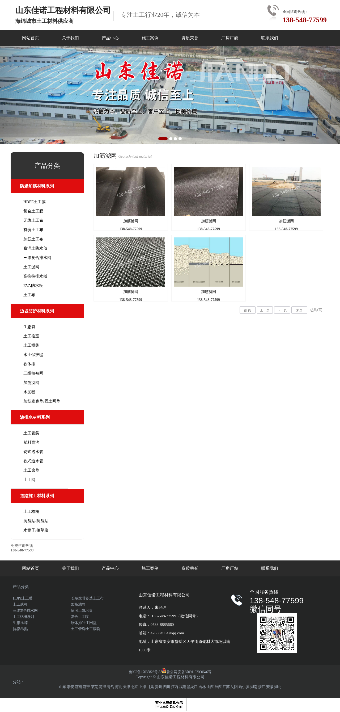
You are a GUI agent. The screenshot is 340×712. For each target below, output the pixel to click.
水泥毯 (29, 392)
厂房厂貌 (229, 38)
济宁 (86, 687)
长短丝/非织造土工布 (87, 598)
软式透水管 (33, 461)
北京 (134, 687)
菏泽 (102, 687)
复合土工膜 (33, 211)
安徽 (269, 687)
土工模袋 (31, 345)
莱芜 (94, 687)
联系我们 (269, 38)
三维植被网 (33, 373)
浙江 (261, 687)
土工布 (29, 295)
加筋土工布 (33, 239)
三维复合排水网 (37, 258)
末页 (299, 310)
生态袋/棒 (20, 623)
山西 (210, 687)
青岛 (110, 687)
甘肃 (150, 687)
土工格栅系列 (23, 617)
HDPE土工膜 (34, 202)
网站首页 (30, 38)
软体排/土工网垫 (83, 623)
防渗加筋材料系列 (37, 186)
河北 (118, 687)
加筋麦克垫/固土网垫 (41, 401)
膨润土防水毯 (35, 248)
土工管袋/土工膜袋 (85, 629)
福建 (182, 687)
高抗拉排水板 (35, 276)
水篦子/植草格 (35, 530)
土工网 (29, 480)
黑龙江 (192, 687)
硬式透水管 (33, 452)
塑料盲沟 (31, 442)
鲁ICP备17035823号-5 (144, 672)
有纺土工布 (33, 230)
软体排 (29, 364)
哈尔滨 (244, 687)
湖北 (277, 687)
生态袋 (29, 327)
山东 (62, 687)
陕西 (218, 687)
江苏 (226, 687)
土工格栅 (31, 511)
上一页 (265, 310)
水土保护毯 (33, 355)
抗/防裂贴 (20, 629)
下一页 (282, 310)
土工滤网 (31, 267)
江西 (174, 687)
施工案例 (150, 38)
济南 (78, 687)
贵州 (158, 687)
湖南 (253, 687)
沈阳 (234, 687)
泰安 (70, 687)
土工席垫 (31, 470)
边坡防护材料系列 (37, 311)
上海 (142, 687)
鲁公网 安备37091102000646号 (186, 672)
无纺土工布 (33, 220)
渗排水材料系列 (35, 417)
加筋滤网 (31, 382)
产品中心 (110, 38)
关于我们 (70, 38)
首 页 (247, 310)
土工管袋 (31, 433)
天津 (126, 687)
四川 (166, 687)
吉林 (201, 687)
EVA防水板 (33, 285)
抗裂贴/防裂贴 (35, 521)
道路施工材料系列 (37, 495)
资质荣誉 (189, 38)
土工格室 (31, 336)
